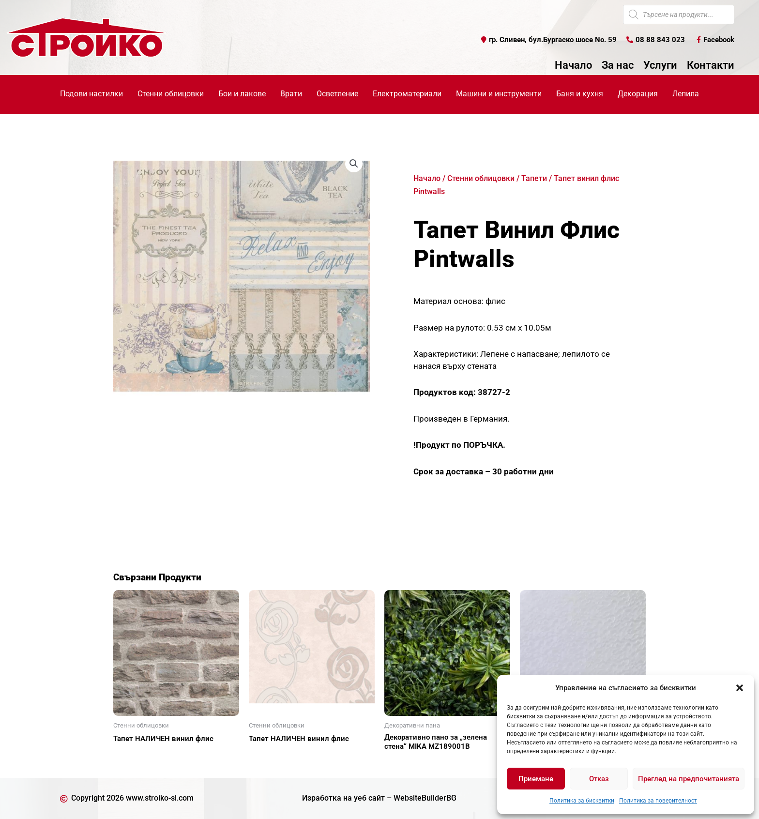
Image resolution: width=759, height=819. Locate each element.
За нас (618, 65)
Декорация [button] (638, 93)
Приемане (535, 778)
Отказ (599, 778)
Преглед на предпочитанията (688, 778)
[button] (739, 688)
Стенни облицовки (481, 178)
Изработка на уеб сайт (343, 798)
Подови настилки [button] (91, 93)
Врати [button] (291, 93)
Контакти (710, 65)
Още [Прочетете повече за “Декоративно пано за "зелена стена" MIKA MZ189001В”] (403, 763)
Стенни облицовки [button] (170, 93)
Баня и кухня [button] (579, 93)
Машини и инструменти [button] (499, 93)
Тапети (534, 178)
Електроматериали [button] (407, 93)
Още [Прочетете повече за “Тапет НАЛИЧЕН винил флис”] (132, 755)
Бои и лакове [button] (242, 93)
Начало (573, 65)
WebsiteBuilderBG (425, 798)
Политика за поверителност (658, 800)
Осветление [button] (337, 93)
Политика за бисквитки (581, 800)
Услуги (660, 65)
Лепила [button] (685, 93)
